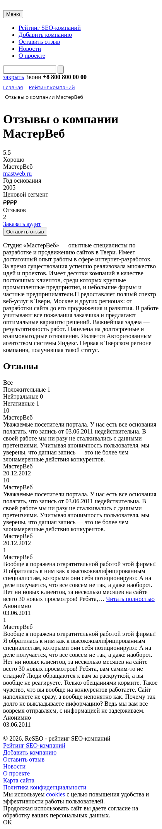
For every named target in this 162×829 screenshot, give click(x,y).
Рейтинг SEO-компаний (50, 27)
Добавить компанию (45, 34)
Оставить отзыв (39, 41)
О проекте (32, 55)
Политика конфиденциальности (45, 787)
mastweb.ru (17, 173)
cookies (55, 794)
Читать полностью (130, 599)
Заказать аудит (22, 224)
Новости (30, 48)
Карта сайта (18, 780)
